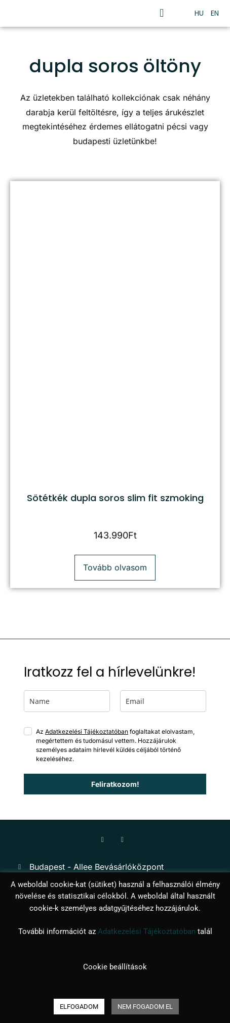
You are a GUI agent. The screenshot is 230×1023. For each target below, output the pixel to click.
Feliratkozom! (115, 784)
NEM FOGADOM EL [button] (145, 1006)
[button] (162, 13)
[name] (67, 701)
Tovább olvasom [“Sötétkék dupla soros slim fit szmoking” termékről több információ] (115, 567)
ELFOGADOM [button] (79, 1006)
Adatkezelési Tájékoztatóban (86, 731)
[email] (163, 701)
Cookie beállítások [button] (115, 966)
